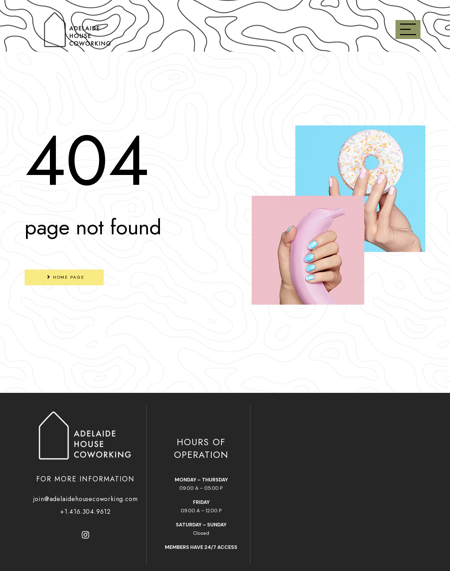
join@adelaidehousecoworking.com (85, 499)
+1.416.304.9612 (85, 511)
